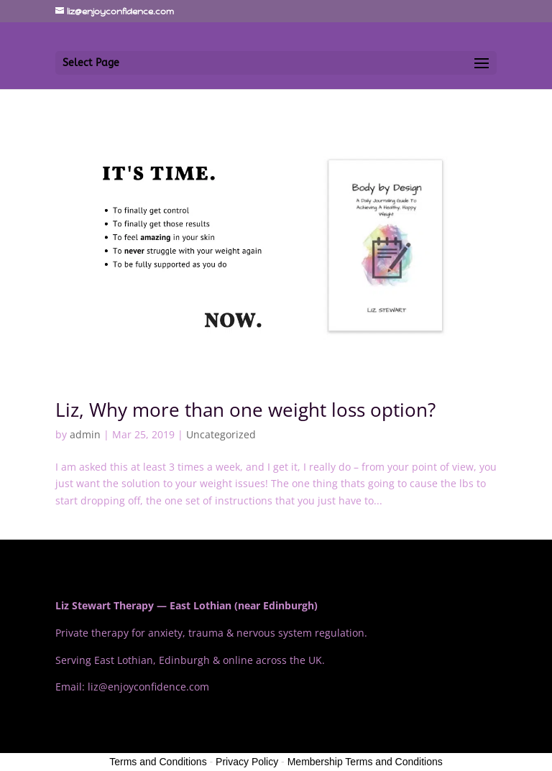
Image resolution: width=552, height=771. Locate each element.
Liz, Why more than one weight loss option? (245, 410)
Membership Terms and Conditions (365, 761)
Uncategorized (221, 434)
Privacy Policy (247, 761)
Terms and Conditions (157, 761)
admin (85, 434)
